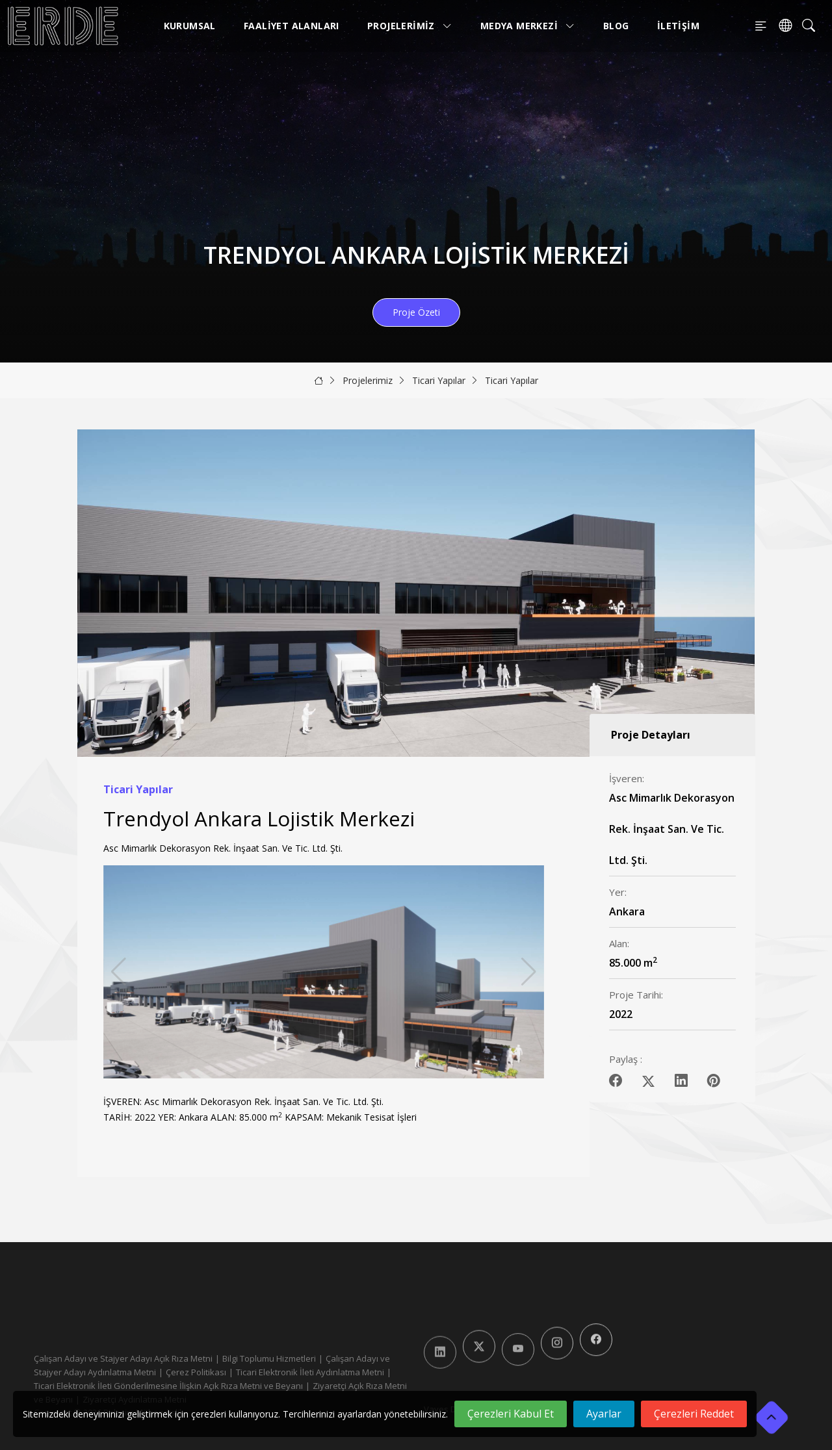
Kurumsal (190, 25)
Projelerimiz (409, 25)
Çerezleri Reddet (694, 1413)
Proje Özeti (416, 312)
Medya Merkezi (527, 25)
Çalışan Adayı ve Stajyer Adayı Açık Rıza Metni (123, 1358)
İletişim (678, 25)
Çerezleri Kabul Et (510, 1413)
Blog (616, 25)
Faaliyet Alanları (291, 25)
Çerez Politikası (196, 1372)
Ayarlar (603, 1413)
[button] (529, 972)
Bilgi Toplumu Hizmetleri (269, 1358)
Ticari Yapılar (438, 380)
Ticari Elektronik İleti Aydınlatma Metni (310, 1372)
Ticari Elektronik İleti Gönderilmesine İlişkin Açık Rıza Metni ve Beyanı (168, 1386)
